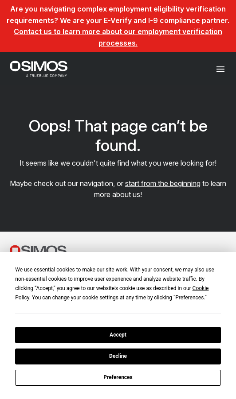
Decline (118, 356)
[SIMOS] (38, 69)
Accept (118, 335)
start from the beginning (163, 183)
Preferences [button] (189, 297)
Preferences (118, 377)
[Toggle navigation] (220, 69)
